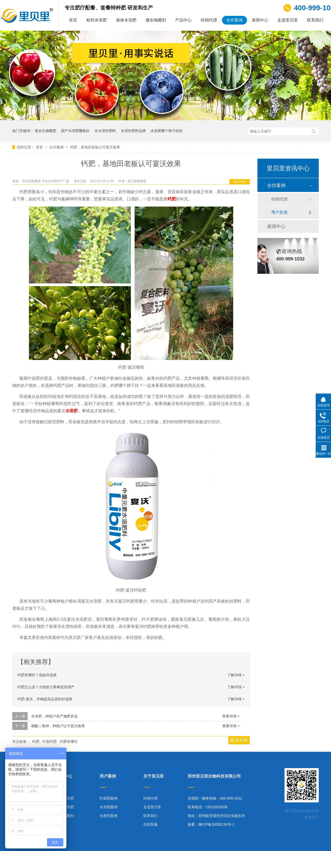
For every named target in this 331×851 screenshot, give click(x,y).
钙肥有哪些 (69, 741)
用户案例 (108, 776)
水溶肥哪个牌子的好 (166, 131)
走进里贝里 (287, 20)
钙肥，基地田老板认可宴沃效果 (95, 147)
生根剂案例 (108, 816)
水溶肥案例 (108, 807)
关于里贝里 (153, 776)
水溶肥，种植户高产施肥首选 (54, 716)
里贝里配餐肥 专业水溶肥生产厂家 (46, 181)
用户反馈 (279, 212)
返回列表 (239, 181)
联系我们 (315, 20)
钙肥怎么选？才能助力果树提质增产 (46, 687)
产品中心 (183, 20)
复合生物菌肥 (45, 131)
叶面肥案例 (108, 798)
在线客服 (150, 824)
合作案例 (234, 20)
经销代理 (209, 20)
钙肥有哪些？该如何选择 (37, 675)
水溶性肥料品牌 (133, 131)
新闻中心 (260, 20)
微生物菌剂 (156, 20)
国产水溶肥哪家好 (75, 131)
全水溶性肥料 (105, 131)
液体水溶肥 (126, 20)
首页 (73, 20)
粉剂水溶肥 (96, 20)
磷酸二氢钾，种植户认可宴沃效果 (58, 726)
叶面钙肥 (49, 741)
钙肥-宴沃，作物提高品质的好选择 (44, 699)
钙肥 (35, 741)
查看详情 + (231, 716)
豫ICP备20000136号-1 (216, 824)
